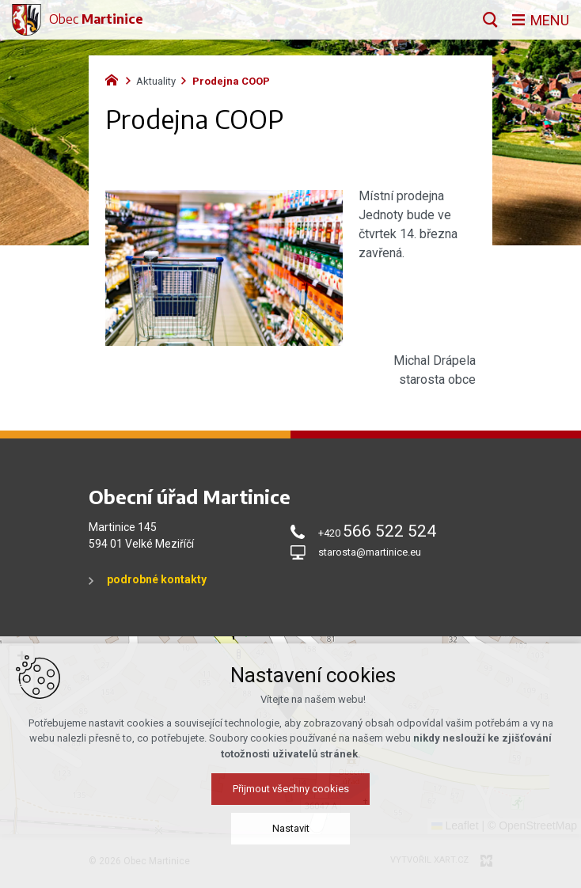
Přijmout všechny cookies (291, 789)
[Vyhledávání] (490, 20)
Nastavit (290, 828)
